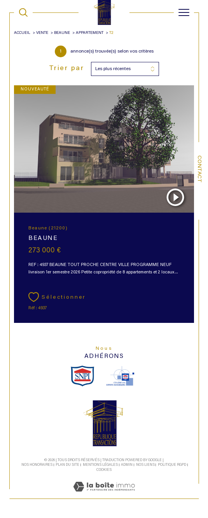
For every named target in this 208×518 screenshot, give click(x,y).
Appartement (89, 33)
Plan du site (67, 465)
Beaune (62, 33)
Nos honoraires (36, 465)
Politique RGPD (172, 465)
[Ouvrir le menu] (184, 12)
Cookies (104, 470)
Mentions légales (100, 465)
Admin (127, 465)
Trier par (66, 68)
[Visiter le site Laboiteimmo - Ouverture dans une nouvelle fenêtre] (104, 495)
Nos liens (145, 465)
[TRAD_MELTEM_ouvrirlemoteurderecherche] (23, 12)
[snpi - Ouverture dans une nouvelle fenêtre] (82, 376)
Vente (42, 33)
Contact (199, 169)
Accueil (22, 33)
